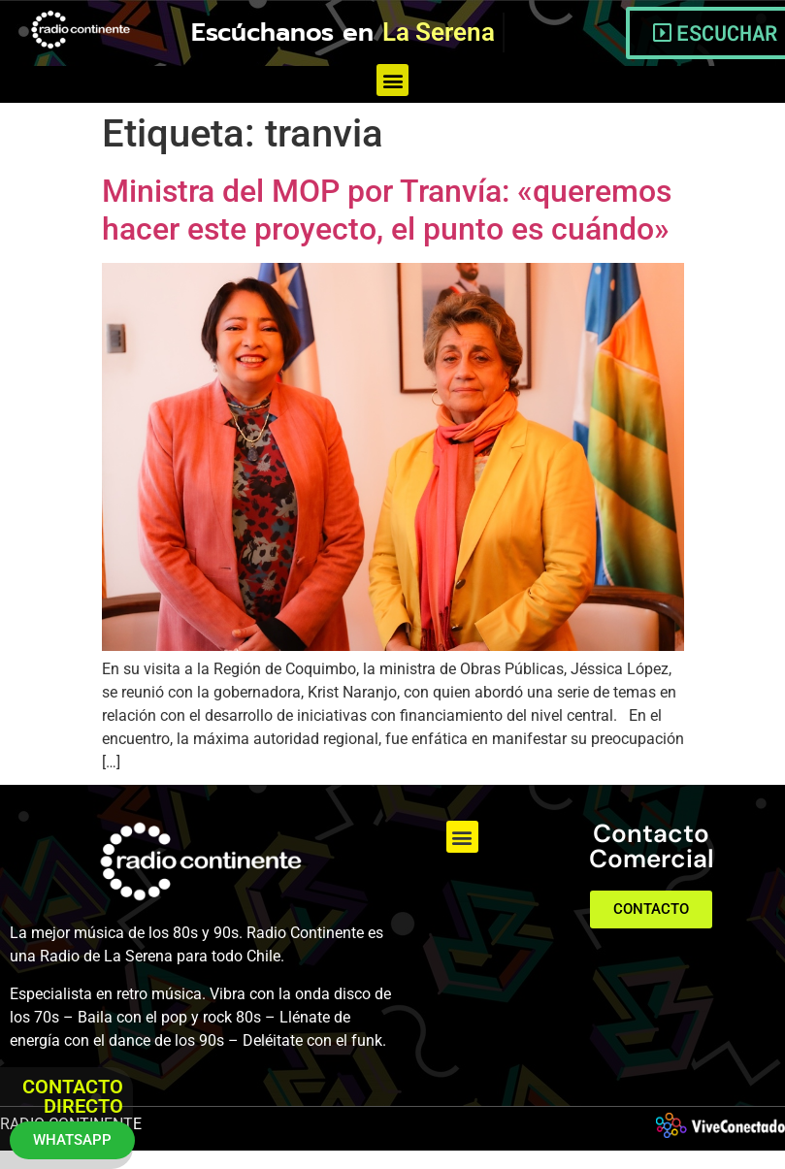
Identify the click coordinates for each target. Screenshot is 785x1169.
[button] (392, 80)
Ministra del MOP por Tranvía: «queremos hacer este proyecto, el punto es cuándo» (386, 209)
